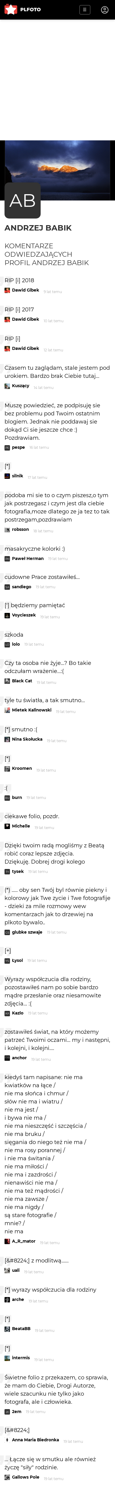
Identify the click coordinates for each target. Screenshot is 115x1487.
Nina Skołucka (27, 739)
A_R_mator (24, 1241)
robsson (20, 529)
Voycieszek (24, 615)
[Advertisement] (57, 80)
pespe (18, 447)
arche (18, 1299)
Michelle (21, 826)
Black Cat (22, 680)
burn (17, 797)
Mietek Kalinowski (31, 710)
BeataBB (21, 1328)
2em (16, 1411)
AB (22, 200)
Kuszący (20, 385)
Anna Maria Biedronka (35, 1439)
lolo (16, 644)
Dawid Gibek (25, 290)
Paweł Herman (28, 558)
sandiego (21, 586)
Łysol (17, 960)
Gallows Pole (25, 1477)
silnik (17, 475)
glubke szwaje (27, 932)
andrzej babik (38, 227)
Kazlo (17, 1013)
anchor (19, 1057)
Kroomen (22, 768)
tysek (18, 871)
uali (16, 1270)
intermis (21, 1357)
